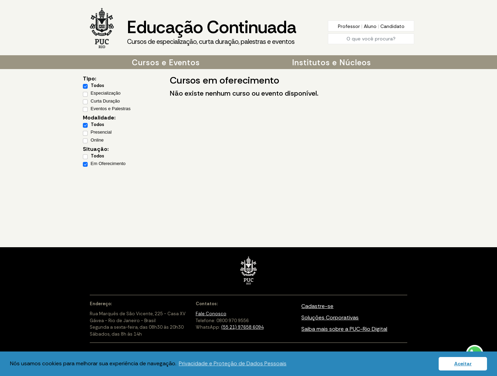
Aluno (371, 26)
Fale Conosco (211, 314)
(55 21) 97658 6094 (242, 327)
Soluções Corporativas (330, 317)
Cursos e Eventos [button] (166, 62)
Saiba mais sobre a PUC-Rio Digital (344, 328)
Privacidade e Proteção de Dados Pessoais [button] (232, 363)
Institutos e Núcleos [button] (331, 62)
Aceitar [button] (463, 363)
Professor (349, 26)
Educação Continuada (211, 31)
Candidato (392, 26)
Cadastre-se (317, 306)
